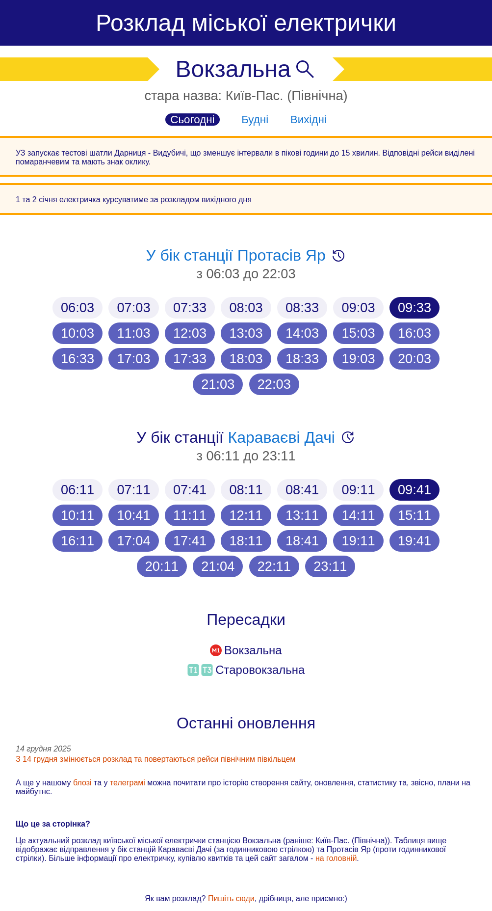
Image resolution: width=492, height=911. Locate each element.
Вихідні (308, 119)
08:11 (245, 489)
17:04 (133, 540)
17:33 (190, 358)
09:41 (414, 489)
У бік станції (191, 255)
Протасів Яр (281, 255)
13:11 (302, 515)
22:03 (274, 384)
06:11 (77, 489)
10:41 (133, 515)
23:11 (330, 566)
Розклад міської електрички (246, 23)
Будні (254, 119)
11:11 (190, 515)
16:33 (77, 358)
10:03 (77, 333)
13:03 (245, 333)
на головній (336, 858)
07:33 (190, 307)
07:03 (133, 307)
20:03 (414, 358)
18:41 (302, 540)
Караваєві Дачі (281, 437)
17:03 (133, 358)
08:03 (245, 307)
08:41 (302, 489)
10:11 (77, 515)
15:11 (414, 515)
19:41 (414, 540)
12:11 (245, 515)
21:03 (217, 384)
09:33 (414, 307)
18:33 (302, 358)
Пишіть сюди (231, 898)
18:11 (245, 540)
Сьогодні (192, 119)
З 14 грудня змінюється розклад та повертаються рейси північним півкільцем (155, 759)
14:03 (302, 333)
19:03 (358, 358)
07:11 (133, 489)
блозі (82, 782)
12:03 (190, 333)
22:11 (274, 566)
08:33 (302, 307)
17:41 (190, 540)
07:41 (190, 489)
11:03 (133, 333)
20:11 (162, 566)
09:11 (358, 489)
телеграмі (127, 782)
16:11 (77, 540)
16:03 (414, 333)
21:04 (217, 566)
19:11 (358, 540)
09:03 (358, 307)
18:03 (245, 358)
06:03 (77, 307)
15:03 (358, 333)
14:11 (358, 515)
